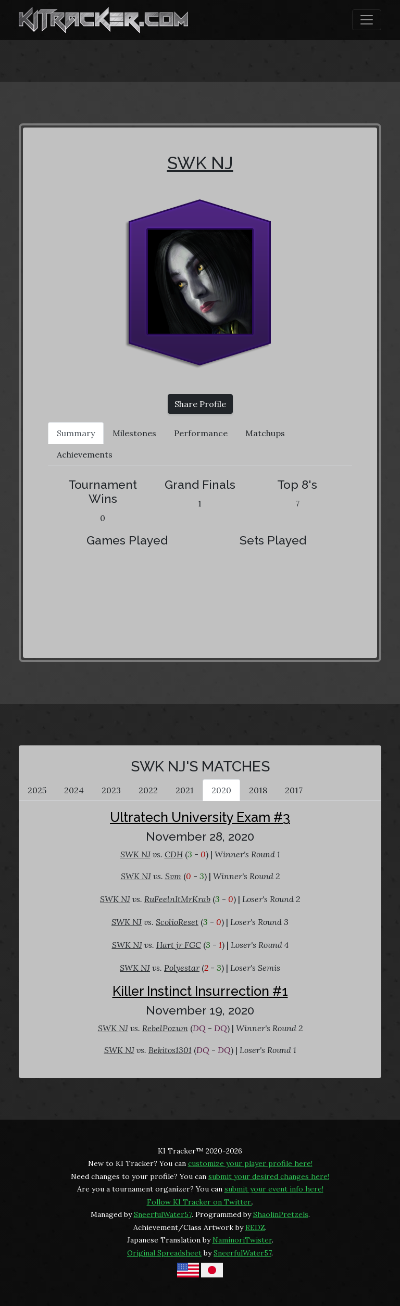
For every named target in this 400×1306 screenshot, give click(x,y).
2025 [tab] (37, 790)
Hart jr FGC (178, 945)
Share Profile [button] (200, 404)
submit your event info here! (273, 1189)
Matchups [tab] (265, 433)
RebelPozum (165, 1028)
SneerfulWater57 (163, 1214)
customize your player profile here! (250, 1163)
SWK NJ (200, 163)
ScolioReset (177, 922)
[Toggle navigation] (366, 19)
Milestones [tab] (134, 433)
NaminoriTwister (242, 1240)
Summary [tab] (76, 433)
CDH (174, 854)
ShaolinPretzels (280, 1214)
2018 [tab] (258, 790)
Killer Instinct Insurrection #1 (200, 991)
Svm (173, 876)
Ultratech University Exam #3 (200, 817)
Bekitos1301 (170, 1050)
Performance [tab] (201, 433)
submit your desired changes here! (268, 1176)
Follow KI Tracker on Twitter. (199, 1202)
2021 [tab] (185, 790)
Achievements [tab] (85, 454)
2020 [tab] (221, 790)
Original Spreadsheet (164, 1253)
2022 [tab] (148, 790)
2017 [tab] (294, 790)
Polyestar (181, 967)
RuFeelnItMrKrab (177, 899)
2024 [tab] (74, 790)
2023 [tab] (111, 790)
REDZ (255, 1227)
